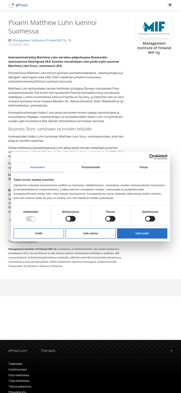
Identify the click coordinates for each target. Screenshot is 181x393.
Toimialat (107, 350)
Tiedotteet (15, 364)
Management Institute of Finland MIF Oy (37, 40)
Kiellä (38, 233)
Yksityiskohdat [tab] (90, 167)
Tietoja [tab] (143, 167)
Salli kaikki (142, 233)
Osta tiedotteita (18, 375)
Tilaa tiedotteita (18, 381)
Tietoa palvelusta (19, 386)
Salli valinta (90, 233)
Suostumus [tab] (37, 167)
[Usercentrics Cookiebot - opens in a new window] (151, 157)
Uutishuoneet (17, 369)
